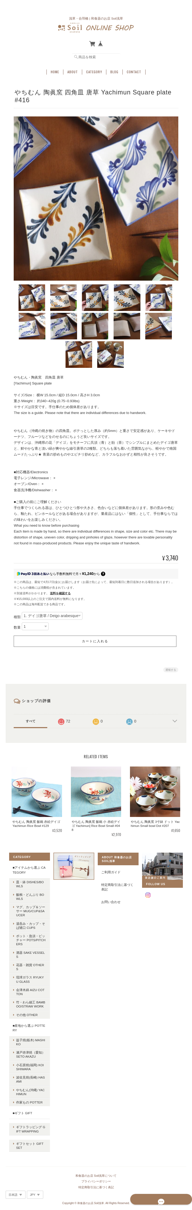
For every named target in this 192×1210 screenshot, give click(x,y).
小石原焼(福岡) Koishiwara (29, 1062)
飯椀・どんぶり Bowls (28, 896)
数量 (17, 626)
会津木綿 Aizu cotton (30, 987)
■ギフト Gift (21, 1108)
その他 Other (25, 1010)
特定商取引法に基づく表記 (117, 886)
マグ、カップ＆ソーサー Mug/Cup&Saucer (29, 910)
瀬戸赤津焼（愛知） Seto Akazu (29, 1049)
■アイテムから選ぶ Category (27, 869)
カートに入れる (95, 640)
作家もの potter (28, 1097)
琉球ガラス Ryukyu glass (30, 974)
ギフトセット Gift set (30, 1132)
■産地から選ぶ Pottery (27, 1023)
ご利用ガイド (111, 871)
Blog (114, 68)
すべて (30, 720)
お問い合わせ (111, 901)
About (72, 68)
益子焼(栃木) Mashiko (29, 1037)
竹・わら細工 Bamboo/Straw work (29, 999)
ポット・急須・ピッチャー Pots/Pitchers (29, 939)
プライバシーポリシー (96, 1164)
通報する (170, 668)
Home (55, 68)
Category (94, 68)
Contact (134, 68)
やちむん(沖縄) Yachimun (29, 1087)
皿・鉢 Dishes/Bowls (28, 883)
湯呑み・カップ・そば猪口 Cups (29, 925)
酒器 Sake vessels (29, 954)
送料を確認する (60, 592)
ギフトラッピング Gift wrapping (30, 1120)
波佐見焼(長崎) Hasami (29, 1074)
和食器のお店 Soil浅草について (96, 1158)
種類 (17, 616)
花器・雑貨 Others (30, 964)
